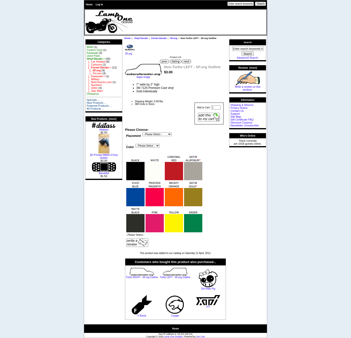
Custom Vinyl (94, 49)
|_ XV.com (94, 73)
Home (89, 4)
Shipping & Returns (242, 104)
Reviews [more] (247, 67)
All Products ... (95, 108)
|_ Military (93, 79)
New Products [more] (103, 119)
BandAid (104, 172)
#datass (104, 128)
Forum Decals (158, 38)
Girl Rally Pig (208, 288)
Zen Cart (200, 336)
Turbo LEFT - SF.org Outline (175, 277)
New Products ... (96, 102)
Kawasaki (92, 52)
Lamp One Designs (173, 336)
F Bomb (141, 315)
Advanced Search (247, 57)
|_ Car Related (96, 61)
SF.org (173, 38)
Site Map (235, 116)
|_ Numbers (94, 85)
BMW (90, 47)
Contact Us (237, 110)
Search (248, 42)
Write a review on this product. (248, 87)
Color (130, 147)
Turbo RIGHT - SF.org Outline (142, 277)
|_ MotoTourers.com (99, 82)
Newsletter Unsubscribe (244, 125)
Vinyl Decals (141, 38)
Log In (99, 4)
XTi (208, 306)
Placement (133, 136)
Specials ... (93, 99)
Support (235, 113)
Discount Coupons (241, 122)
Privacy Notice (238, 107)
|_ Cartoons (94, 64)
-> (96, 58)
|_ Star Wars (95, 90)
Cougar (175, 315)
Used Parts (93, 55)
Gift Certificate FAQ (242, 119)
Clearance (93, 93)
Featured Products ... (99, 105)
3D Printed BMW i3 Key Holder (104, 155)
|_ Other (92, 87)
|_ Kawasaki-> (96, 76)
